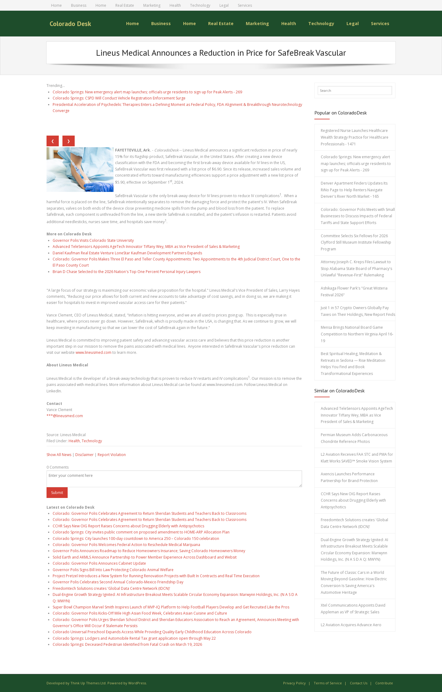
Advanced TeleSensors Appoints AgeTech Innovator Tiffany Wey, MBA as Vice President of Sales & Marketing (146, 246)
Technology (200, 5)
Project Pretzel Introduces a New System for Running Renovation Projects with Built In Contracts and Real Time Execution (156, 575)
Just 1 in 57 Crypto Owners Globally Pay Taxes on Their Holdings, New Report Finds (358, 311)
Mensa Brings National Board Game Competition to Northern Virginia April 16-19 (357, 334)
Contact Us (358, 682)
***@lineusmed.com (65, 415)
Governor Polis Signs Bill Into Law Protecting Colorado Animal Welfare (113, 569)
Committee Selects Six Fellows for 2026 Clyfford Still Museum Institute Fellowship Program (356, 242)
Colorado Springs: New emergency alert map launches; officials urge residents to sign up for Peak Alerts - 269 (147, 91)
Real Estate (124, 5)
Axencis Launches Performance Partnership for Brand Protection (349, 477)
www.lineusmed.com (93, 352)
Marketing (151, 5)
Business (78, 5)
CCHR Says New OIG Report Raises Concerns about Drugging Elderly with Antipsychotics (128, 525)
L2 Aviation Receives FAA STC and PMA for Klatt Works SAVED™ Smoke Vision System (357, 458)
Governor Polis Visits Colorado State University (93, 240)
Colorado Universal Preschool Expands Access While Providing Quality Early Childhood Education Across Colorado (152, 631)
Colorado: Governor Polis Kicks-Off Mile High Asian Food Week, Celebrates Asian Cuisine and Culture (140, 613)
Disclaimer (84, 454)
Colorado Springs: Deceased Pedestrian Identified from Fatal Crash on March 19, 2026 (127, 644)
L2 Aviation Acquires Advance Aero (351, 624)
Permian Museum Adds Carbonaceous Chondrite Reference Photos (354, 438)
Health (175, 5)
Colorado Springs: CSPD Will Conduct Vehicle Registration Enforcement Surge (119, 98)
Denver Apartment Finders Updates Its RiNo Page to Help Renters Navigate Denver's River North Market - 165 (354, 190)
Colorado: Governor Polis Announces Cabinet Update (99, 563)
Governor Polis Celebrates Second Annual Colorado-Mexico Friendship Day (118, 582)
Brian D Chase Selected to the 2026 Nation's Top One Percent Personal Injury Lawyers (126, 271)
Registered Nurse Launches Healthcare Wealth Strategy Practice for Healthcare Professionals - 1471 (354, 137)
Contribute (384, 682)
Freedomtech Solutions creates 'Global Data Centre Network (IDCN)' (111, 588)
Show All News (59, 454)
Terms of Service (328, 682)
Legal (224, 5)
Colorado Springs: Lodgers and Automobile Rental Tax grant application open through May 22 (134, 638)
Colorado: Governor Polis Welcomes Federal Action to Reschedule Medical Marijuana (126, 544)
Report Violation (112, 454)
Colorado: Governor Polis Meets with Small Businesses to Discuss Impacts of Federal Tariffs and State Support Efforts (358, 216)
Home (56, 5)
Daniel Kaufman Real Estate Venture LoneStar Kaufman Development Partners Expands (127, 252)
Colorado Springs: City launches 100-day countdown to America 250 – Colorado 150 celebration (136, 538)
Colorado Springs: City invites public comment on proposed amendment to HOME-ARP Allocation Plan (141, 532)
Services (245, 5)
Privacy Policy (294, 682)
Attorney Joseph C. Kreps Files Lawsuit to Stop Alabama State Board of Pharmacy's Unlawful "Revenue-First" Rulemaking (356, 268)
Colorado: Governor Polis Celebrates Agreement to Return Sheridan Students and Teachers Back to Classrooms (149, 513)
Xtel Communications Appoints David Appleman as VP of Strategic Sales (353, 609)
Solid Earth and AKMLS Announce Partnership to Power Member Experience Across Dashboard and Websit (145, 556)
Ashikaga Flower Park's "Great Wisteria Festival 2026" (354, 291)
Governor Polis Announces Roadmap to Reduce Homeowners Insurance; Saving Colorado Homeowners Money (149, 550)
